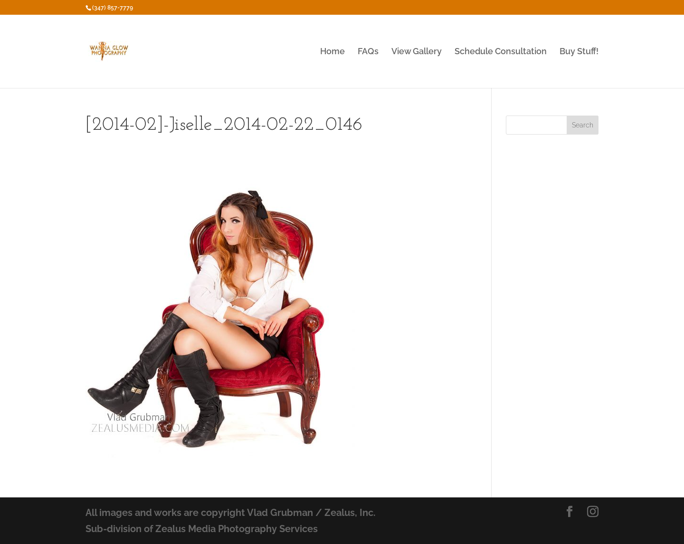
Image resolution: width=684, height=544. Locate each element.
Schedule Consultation (501, 52)
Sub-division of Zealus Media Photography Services (202, 528)
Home (332, 52)
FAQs (368, 52)
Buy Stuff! (579, 52)
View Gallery (416, 52)
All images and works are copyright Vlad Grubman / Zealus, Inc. (231, 512)
